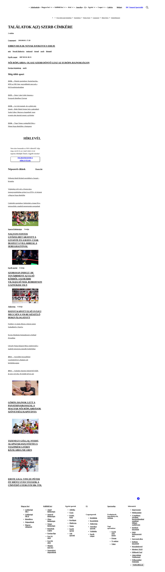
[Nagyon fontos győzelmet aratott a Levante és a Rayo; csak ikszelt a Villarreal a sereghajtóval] (25, 225)
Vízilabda (93, 531)
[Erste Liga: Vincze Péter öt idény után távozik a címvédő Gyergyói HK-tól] (25, 471)
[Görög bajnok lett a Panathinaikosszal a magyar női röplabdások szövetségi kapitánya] (25, 395)
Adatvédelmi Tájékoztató (136, 556)
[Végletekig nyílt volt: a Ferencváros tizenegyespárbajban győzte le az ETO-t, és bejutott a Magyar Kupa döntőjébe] (25, 192)
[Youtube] (143, 498)
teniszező (29, 51)
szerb (42, 51)
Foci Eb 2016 (50, 542)
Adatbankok (35, 7)
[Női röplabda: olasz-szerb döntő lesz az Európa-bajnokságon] (82, 62)
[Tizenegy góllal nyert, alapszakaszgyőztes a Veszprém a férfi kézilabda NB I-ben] (25, 433)
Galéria (110, 7)
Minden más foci (50, 546)
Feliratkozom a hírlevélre (25, 159)
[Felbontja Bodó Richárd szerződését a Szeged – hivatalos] (25, 179)
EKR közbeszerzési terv (137, 534)
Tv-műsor (115, 541)
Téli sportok (72, 534)
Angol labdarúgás (51, 511)
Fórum (114, 538)
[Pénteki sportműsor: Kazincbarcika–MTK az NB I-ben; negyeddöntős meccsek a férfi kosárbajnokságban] (25, 84)
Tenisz (71, 526)
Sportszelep (111, 506)
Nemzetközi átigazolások (51, 551)
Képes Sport (86, 18)
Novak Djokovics (19, 51)
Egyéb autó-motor (114, 533)
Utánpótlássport (115, 18)
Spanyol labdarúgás (15, 229)
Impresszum (136, 510)
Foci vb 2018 (50, 537)
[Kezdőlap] (20, 7)
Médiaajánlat (137, 513)
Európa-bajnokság (14, 68)
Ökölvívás (72, 523)
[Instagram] (134, 498)
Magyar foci (25, 506)
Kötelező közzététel (135, 528)
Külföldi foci (47, 506)
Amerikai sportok (93, 527)
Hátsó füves (105, 18)
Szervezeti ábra (137, 539)
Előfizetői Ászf (137, 552)
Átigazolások (29, 522)
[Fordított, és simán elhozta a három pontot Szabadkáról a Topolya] (25, 325)
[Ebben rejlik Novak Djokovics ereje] (82, 45)
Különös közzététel (135, 543)
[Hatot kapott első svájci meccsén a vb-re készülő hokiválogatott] (25, 303)
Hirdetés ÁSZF (137, 549)
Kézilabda (93, 518)
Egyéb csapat (12, 57)
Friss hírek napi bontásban (64, 18)
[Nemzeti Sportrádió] (134, 7)
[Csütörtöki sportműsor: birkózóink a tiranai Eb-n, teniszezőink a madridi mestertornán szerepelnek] (25, 204)
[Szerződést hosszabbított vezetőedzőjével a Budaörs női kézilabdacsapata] (25, 360)
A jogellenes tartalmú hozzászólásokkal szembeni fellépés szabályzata (138, 520)
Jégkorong (11, 307)
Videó (114, 544)
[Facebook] (138, 498)
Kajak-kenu (71, 516)
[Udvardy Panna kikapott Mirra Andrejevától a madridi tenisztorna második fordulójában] (25, 347)
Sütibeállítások (138, 565)
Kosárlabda (94, 521)
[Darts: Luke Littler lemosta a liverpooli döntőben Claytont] (25, 96)
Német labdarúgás (51, 525)
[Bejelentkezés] (119, 7)
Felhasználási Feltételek (137, 561)
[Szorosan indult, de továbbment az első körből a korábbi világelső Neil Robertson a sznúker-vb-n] (25, 264)
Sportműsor (77, 18)
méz (9, 51)
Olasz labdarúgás (51, 520)
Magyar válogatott (28, 526)
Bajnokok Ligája (50, 529)
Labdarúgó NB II (29, 515)
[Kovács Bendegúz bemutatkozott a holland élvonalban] (25, 336)
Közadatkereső (137, 546)
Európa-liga (51, 533)
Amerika (79, 7)
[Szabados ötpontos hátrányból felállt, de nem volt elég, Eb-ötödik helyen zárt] (25, 372)
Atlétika (72, 510)
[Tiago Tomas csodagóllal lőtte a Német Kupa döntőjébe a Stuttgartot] (25, 124)
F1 (85, 7)
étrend (36, 51)
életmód (49, 51)
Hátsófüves (29, 519)
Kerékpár (72, 520)
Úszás (71, 513)
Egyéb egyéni (12, 268)
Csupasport (96, 18)
